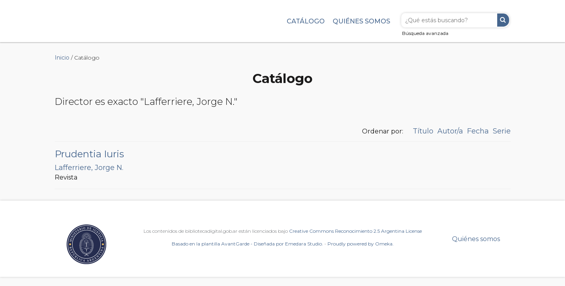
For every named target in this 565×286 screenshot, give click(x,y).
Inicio (62, 57)
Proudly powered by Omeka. (361, 244)
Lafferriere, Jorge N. (89, 167)
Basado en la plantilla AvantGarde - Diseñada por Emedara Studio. (247, 244)
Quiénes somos (361, 21)
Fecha (478, 131)
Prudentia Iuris (89, 154)
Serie (502, 131)
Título (423, 131)
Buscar (503, 20)
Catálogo (306, 21)
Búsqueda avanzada (425, 33)
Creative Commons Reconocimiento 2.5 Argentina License (355, 231)
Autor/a (450, 131)
